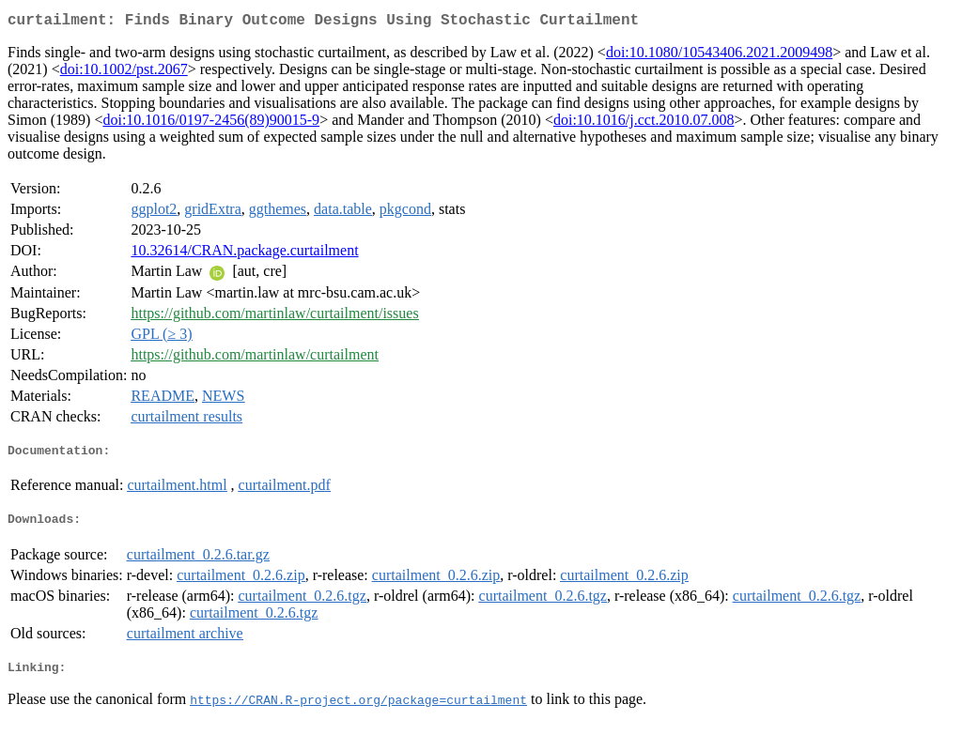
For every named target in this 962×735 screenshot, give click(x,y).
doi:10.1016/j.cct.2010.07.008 (643, 123)
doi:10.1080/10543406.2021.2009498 (719, 56)
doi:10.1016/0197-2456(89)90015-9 (210, 123)
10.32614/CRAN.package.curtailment (244, 254)
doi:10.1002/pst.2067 (124, 73)
